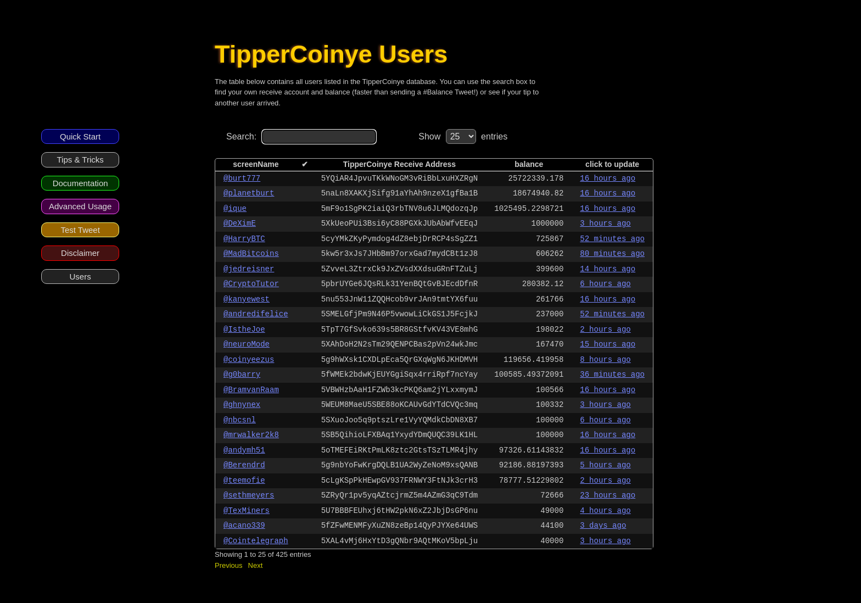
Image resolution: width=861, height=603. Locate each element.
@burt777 (241, 178)
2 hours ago (605, 329)
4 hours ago (605, 510)
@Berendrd (244, 465)
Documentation (80, 183)
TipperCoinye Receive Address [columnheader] (399, 164)
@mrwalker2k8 (251, 435)
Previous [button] (229, 565)
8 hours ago (605, 359)
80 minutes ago (612, 253)
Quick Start (80, 136)
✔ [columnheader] (304, 164)
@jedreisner (248, 269)
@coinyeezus (248, 359)
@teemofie (244, 480)
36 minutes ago (612, 374)
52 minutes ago (612, 239)
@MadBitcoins (251, 253)
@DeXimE (239, 223)
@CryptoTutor (251, 284)
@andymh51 (244, 450)
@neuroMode (246, 344)
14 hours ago (607, 269)
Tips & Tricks (80, 159)
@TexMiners (246, 510)
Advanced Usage (80, 206)
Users (80, 276)
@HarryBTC (244, 239)
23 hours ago (607, 495)
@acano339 (244, 525)
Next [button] (255, 565)
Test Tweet (79, 230)
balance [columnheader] (529, 164)
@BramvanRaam (251, 390)
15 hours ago (607, 344)
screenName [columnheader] (255, 164)
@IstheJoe (244, 329)
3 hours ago (605, 223)
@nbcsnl (239, 420)
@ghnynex (241, 404)
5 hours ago (605, 465)
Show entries (462, 136)
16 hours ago (607, 178)
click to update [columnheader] (612, 164)
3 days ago (603, 525)
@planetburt (248, 193)
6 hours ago (605, 284)
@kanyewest (246, 299)
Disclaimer (80, 253)
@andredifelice (255, 314)
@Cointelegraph (255, 541)
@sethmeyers (248, 495)
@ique (235, 208)
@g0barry (241, 374)
